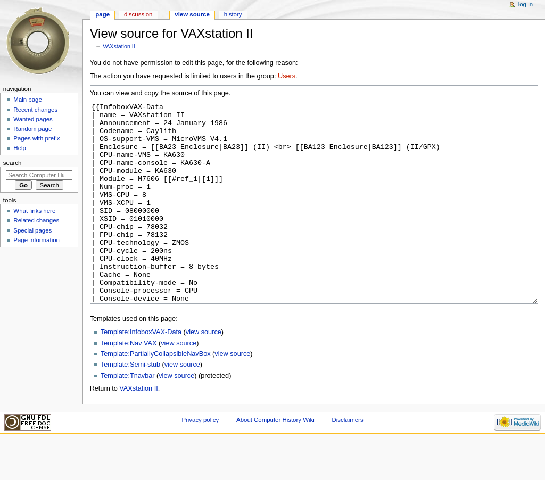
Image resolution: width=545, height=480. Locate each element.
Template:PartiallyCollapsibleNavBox (156, 394)
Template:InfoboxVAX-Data (141, 372)
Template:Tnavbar (128, 415)
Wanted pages (32, 119)
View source (192, 14)
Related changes (36, 220)
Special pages (32, 230)
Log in (525, 4)
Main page (27, 99)
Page (102, 14)
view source (203, 372)
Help (19, 148)
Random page (32, 129)
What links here (34, 211)
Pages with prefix (36, 138)
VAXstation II (119, 46)
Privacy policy (200, 460)
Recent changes (35, 109)
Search (12, 163)
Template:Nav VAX (129, 383)
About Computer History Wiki (275, 460)
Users (286, 76)
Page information (36, 240)
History (233, 14)
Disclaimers (348, 460)
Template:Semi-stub (130, 404)
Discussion (138, 14)
